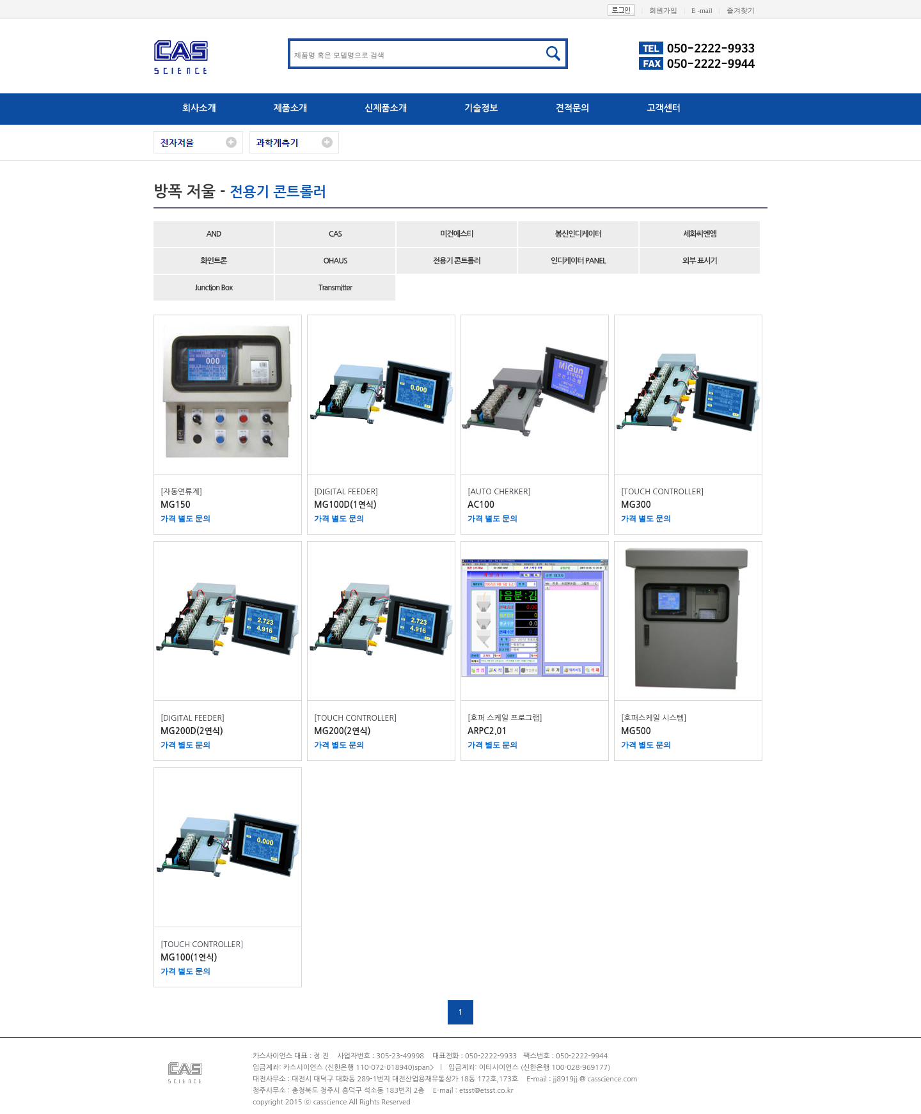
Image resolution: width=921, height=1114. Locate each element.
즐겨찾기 (747, 10)
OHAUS (335, 261)
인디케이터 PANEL (578, 261)
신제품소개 (386, 108)
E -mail (709, 10)
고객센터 (664, 108)
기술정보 (481, 108)
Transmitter (335, 288)
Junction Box (214, 288)
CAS (335, 234)
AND (213, 234)
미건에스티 (456, 234)
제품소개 (291, 108)
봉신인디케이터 (578, 234)
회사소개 (199, 108)
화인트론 (213, 261)
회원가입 (670, 10)
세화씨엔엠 (699, 234)
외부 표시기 (699, 261)
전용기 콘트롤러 (456, 261)
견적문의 (573, 108)
